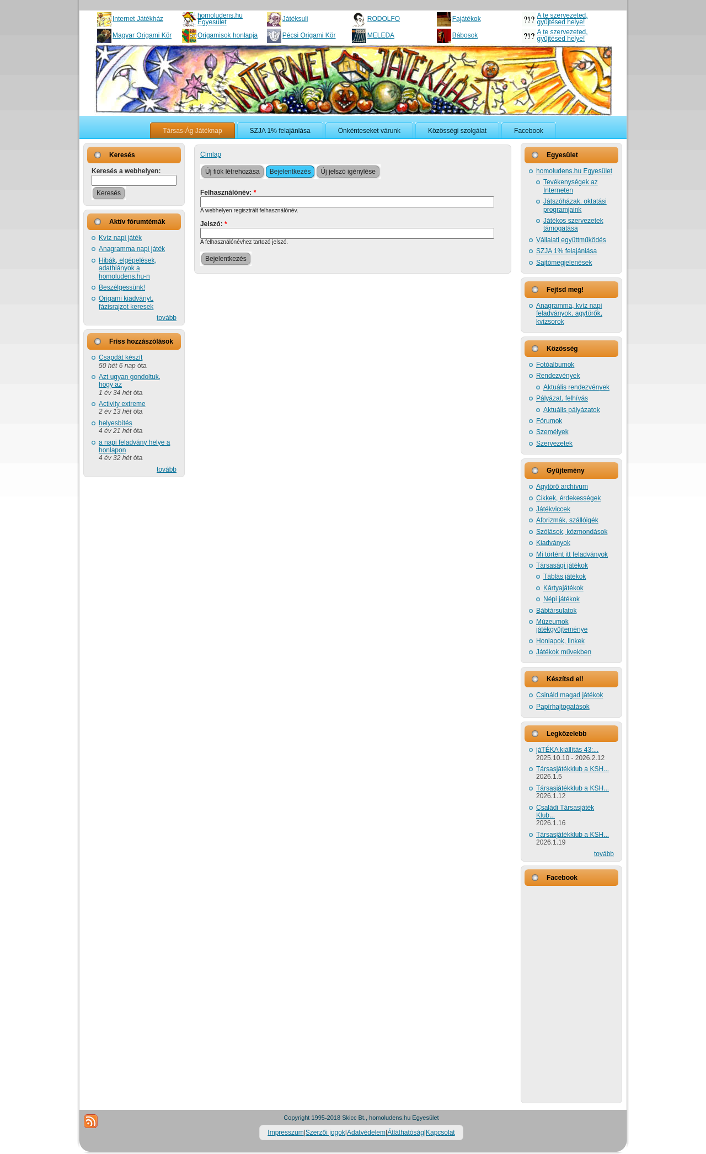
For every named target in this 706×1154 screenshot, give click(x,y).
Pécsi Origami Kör (309, 35)
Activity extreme (122, 404)
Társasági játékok (562, 565)
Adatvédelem (366, 1132)
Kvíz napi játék (120, 238)
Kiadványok (553, 543)
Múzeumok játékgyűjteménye (561, 625)
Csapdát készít (120, 357)
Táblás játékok (564, 576)
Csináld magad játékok (569, 695)
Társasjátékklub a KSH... (572, 769)
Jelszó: (213, 224)
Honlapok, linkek (560, 641)
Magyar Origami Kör (142, 35)
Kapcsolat (440, 1132)
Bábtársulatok (556, 611)
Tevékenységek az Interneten (570, 186)
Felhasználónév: (228, 192)
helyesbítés (115, 423)
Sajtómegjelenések (564, 262)
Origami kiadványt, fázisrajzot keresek (126, 302)
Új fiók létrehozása (232, 171)
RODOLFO (383, 19)
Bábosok (465, 35)
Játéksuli (295, 19)
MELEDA (380, 35)
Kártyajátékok (563, 588)
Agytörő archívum (562, 486)
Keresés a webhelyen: (126, 171)
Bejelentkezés (290, 171)
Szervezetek (554, 443)
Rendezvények (558, 376)
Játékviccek (553, 509)
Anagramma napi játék (132, 249)
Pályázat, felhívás (562, 398)
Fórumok (549, 421)
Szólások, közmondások (571, 532)
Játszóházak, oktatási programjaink (575, 205)
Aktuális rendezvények (576, 387)
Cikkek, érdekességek (568, 498)
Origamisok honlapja (227, 35)
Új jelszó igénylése (347, 171)
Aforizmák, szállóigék (567, 520)
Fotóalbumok (555, 364)
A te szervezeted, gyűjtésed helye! (562, 19)
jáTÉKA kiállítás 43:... (567, 750)
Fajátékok (466, 19)
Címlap (210, 154)
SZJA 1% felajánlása (566, 251)
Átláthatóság (405, 1132)
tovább (166, 318)
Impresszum (285, 1132)
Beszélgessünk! (122, 287)
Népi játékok (561, 599)
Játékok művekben (563, 652)
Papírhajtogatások (563, 706)
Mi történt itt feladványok (572, 554)
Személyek (552, 432)
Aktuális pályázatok (571, 410)
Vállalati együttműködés (571, 240)
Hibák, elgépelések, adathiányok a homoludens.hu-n (128, 268)
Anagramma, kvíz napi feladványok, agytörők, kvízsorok (569, 313)
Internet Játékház (138, 19)
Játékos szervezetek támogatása (573, 224)
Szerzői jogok (325, 1132)
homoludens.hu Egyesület (220, 19)
